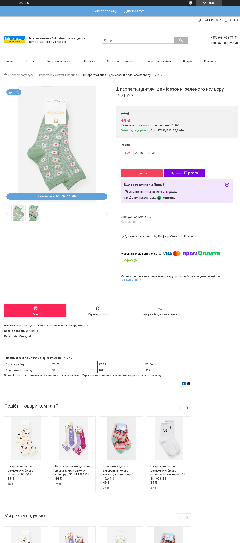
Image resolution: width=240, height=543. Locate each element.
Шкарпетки (44, 75)
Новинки (89, 61)
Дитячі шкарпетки (67, 75)
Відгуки (187, 61)
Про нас (30, 61)
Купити (142, 173)
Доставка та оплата (120, 61)
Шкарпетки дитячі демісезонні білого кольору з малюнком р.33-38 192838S (168, 472)
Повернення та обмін (158, 61)
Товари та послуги (58, 61)
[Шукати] (181, 40)
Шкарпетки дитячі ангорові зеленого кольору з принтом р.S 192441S (118, 472)
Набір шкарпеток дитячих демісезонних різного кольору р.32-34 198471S (72, 470)
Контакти (210, 61)
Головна (8, 61)
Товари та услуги (21, 75)
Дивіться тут (134, 11)
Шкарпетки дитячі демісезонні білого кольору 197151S (20, 470)
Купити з (184, 173)
